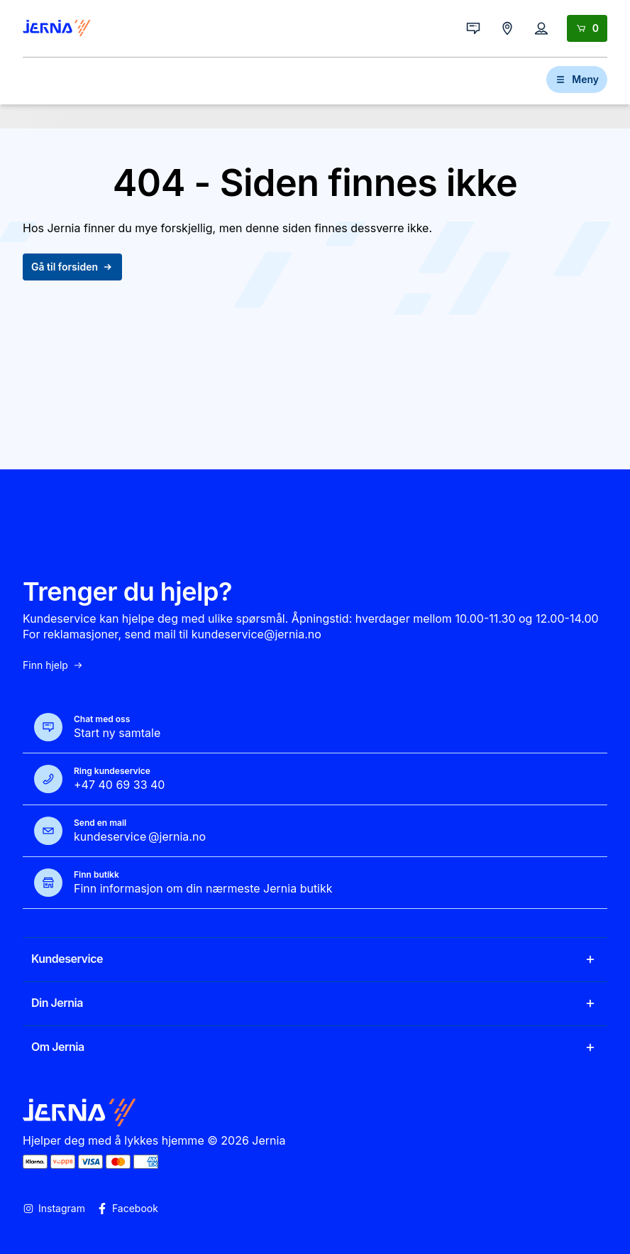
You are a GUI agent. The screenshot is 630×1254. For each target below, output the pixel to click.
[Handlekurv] (587, 28)
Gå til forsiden (72, 267)
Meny (577, 79)
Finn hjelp (53, 665)
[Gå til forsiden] (57, 28)
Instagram (54, 1208)
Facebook (127, 1208)
